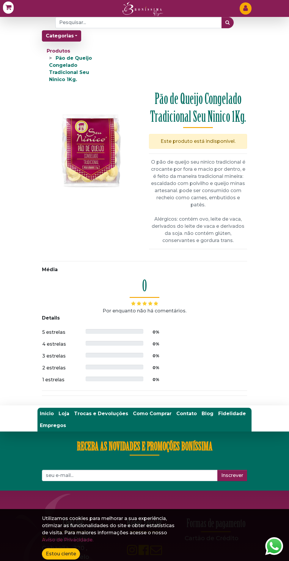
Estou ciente (61, 554)
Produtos (58, 51)
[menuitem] (46, 414)
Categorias (60, 36)
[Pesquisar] (228, 22)
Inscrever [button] (232, 475)
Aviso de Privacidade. (67, 540)
